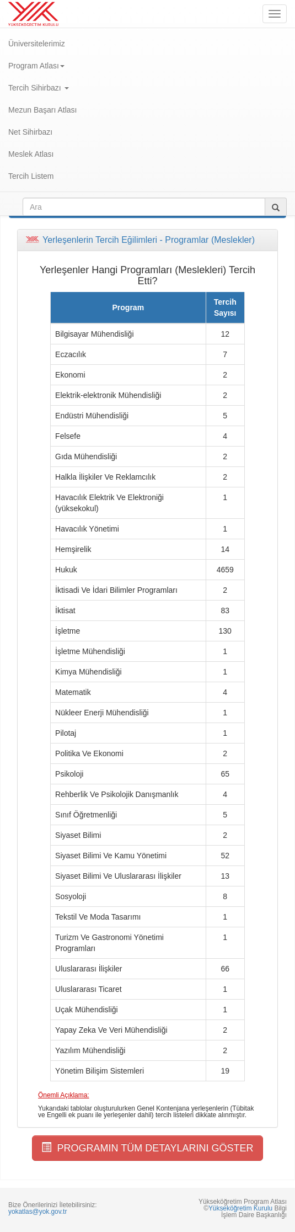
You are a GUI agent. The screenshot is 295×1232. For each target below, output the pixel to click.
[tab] (147, 240)
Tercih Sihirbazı (38, 87)
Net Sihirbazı (30, 132)
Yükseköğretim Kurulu (240, 1208)
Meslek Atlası (30, 154)
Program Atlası (36, 65)
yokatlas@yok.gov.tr (37, 1211)
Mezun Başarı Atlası (42, 109)
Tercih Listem (30, 176)
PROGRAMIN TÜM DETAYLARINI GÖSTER (147, 1148)
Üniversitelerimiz (36, 43)
